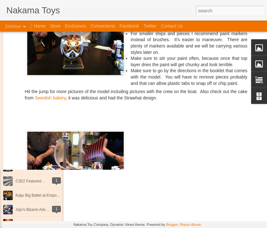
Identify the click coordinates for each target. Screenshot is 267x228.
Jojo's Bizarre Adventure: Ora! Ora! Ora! (49, 209)
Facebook (129, 25)
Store (55, 25)
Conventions (102, 25)
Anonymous (191, 91)
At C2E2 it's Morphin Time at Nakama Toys (52, 152)
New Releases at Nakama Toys (42, 138)
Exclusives (75, 25)
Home (40, 25)
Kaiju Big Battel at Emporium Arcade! (47, 195)
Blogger (172, 224)
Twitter (149, 25)
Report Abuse (190, 224)
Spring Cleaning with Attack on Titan (46, 167)
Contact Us (172, 25)
